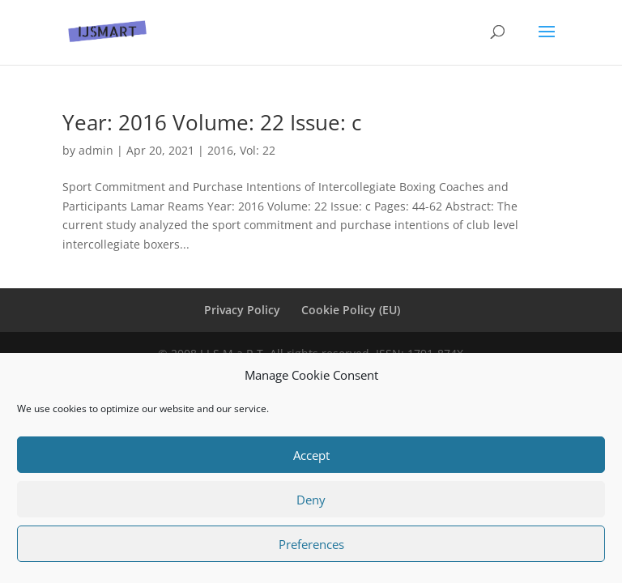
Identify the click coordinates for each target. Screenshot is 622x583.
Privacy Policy (242, 309)
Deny (311, 500)
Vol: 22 (257, 150)
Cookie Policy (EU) (350, 309)
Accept (311, 455)
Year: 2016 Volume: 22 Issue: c (211, 122)
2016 (220, 150)
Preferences (311, 544)
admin (96, 150)
